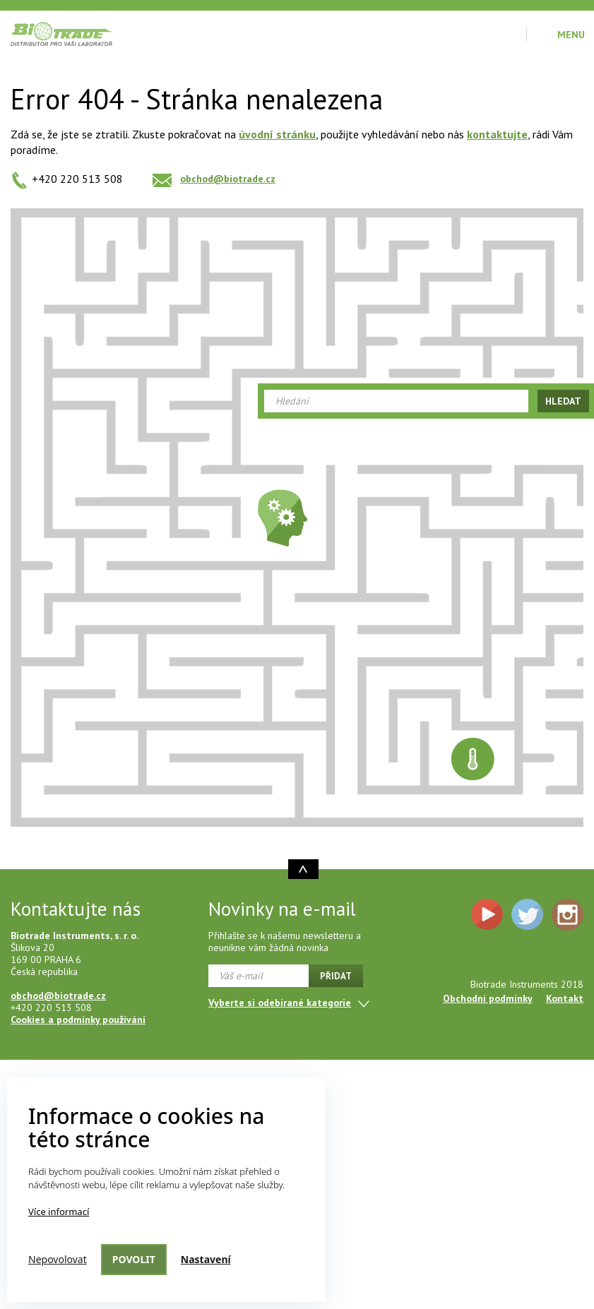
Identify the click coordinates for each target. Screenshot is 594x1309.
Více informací (58, 1211)
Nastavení (206, 1259)
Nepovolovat (57, 1259)
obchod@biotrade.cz (227, 178)
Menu (571, 34)
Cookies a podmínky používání (78, 1019)
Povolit (133, 1259)
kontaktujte (497, 134)
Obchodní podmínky (488, 998)
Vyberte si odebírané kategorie (279, 1002)
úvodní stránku (277, 134)
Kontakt (564, 998)
